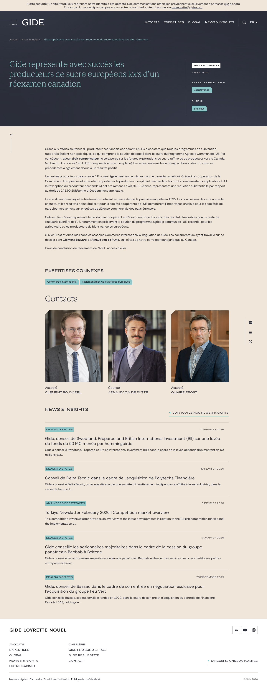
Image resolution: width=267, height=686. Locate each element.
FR (253, 22)
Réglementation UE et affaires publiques (106, 281)
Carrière (77, 644)
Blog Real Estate (84, 655)
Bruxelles (199, 108)
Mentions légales (18, 679)
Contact (76, 660)
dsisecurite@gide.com (187, 7)
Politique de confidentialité (85, 679)
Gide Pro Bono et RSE (87, 650)
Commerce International (61, 281)
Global (194, 22)
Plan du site (35, 679)
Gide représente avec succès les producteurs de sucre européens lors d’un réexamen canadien (97, 39)
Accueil (13, 39)
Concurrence (202, 89)
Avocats (152, 22)
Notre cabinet (22, 666)
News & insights (219, 22)
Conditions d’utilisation (56, 679)
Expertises (174, 22)
